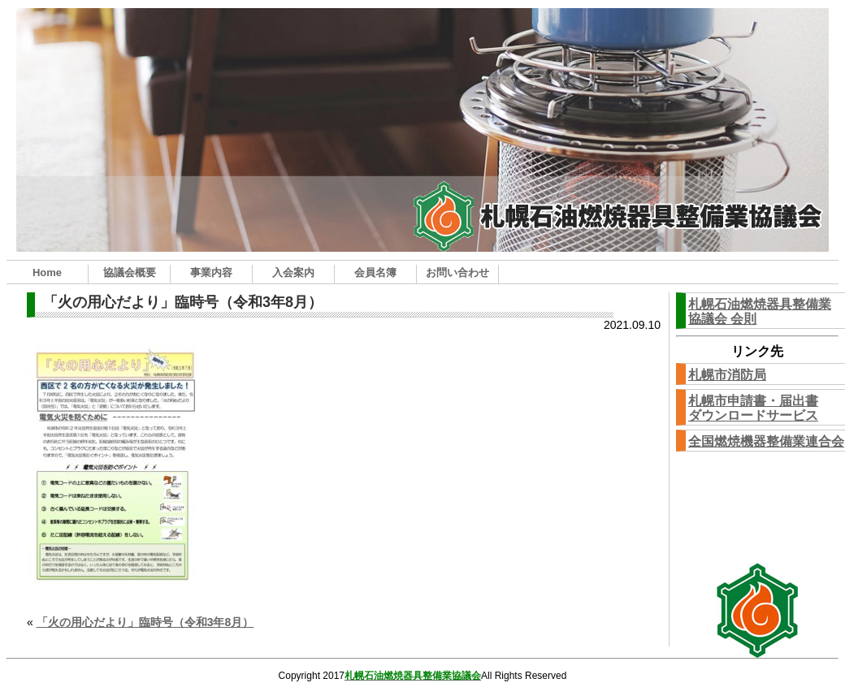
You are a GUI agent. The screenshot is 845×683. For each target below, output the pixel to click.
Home (47, 272)
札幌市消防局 (727, 375)
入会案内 (293, 272)
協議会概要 (129, 272)
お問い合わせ (457, 272)
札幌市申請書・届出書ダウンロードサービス (753, 408)
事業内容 (211, 272)
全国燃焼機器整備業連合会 (766, 441)
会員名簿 (375, 272)
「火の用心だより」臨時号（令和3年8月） (145, 622)
